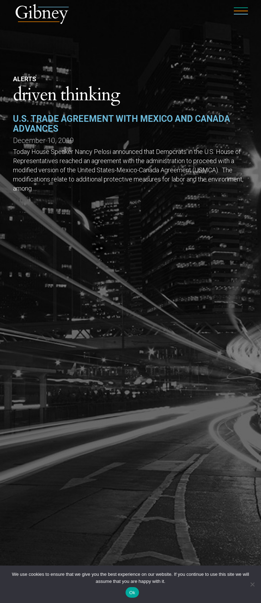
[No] (252, 584)
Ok (132, 592)
